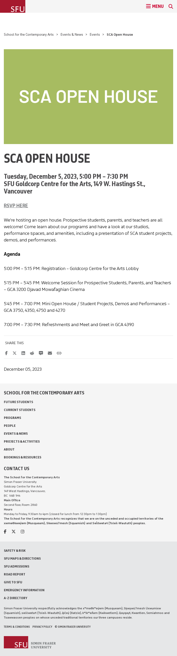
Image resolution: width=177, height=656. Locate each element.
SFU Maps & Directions (22, 558)
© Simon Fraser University (73, 626)
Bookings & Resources (22, 457)
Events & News (72, 34)
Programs (12, 418)
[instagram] (22, 531)
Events (95, 34)
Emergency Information (24, 590)
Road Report (14, 574)
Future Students (18, 402)
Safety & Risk (15, 550)
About (9, 449)
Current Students (19, 410)
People (10, 425)
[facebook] (5, 531)
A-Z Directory (15, 598)
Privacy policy (42, 626)
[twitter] (14, 531)
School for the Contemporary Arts (29, 34)
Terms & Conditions (17, 626)
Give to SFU (13, 582)
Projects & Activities (22, 441)
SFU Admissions (16, 566)
